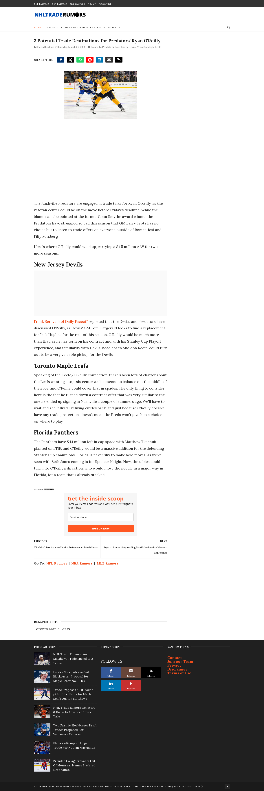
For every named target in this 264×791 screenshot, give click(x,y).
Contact (174, 657)
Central (96, 27)
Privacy (174, 665)
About (92, 4)
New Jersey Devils (125, 47)
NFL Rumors (41, 4)
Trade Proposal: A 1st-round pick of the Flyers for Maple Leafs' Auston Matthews (73, 694)
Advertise (105, 4)
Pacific (112, 27)
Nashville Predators (102, 47)
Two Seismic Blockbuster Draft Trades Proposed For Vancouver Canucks (75, 730)
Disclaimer (177, 669)
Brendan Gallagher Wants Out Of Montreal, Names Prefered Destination (74, 765)
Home (37, 27)
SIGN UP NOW (101, 528)
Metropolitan (75, 27)
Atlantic (53, 27)
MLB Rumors (77, 4)
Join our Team (180, 661)
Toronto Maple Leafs (149, 47)
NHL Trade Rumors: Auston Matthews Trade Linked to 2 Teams (73, 658)
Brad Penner (49, 489)
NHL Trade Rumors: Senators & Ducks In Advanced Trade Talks (74, 712)
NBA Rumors (59, 4)
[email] (101, 517)
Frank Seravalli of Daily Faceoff (61, 321)
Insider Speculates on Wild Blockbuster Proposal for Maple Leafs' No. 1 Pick (72, 676)
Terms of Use (179, 673)
